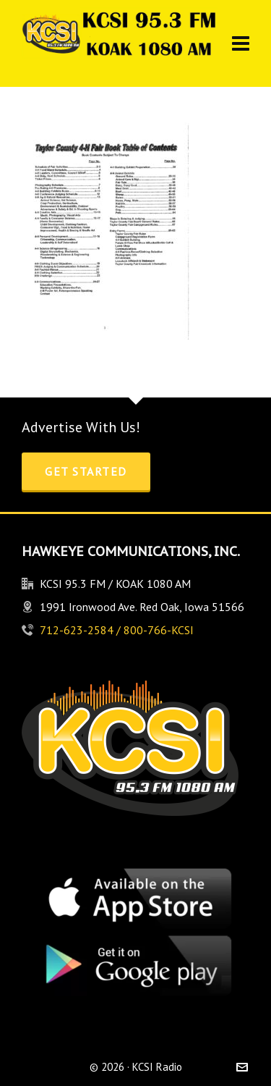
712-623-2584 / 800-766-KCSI (117, 630)
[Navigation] (240, 43)
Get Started (86, 471)
